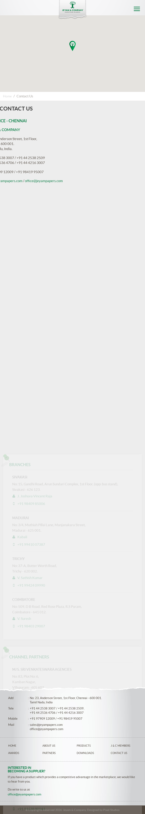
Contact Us (119, 753)
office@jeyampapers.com (46, 729)
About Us (48, 745)
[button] (72, 46)
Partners (49, 753)
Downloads (85, 753)
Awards (13, 753)
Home (7, 96)
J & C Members (120, 745)
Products (84, 745)
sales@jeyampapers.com (46, 724)
